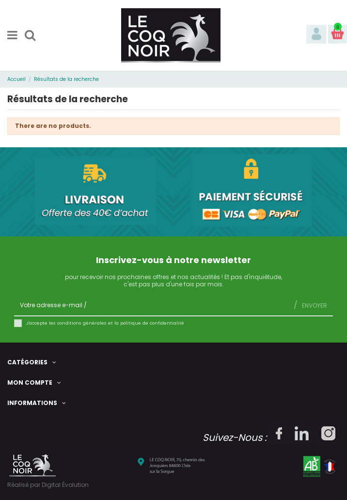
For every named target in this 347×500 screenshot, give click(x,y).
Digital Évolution (65, 485)
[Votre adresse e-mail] (151, 305)
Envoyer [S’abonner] (313, 305)
